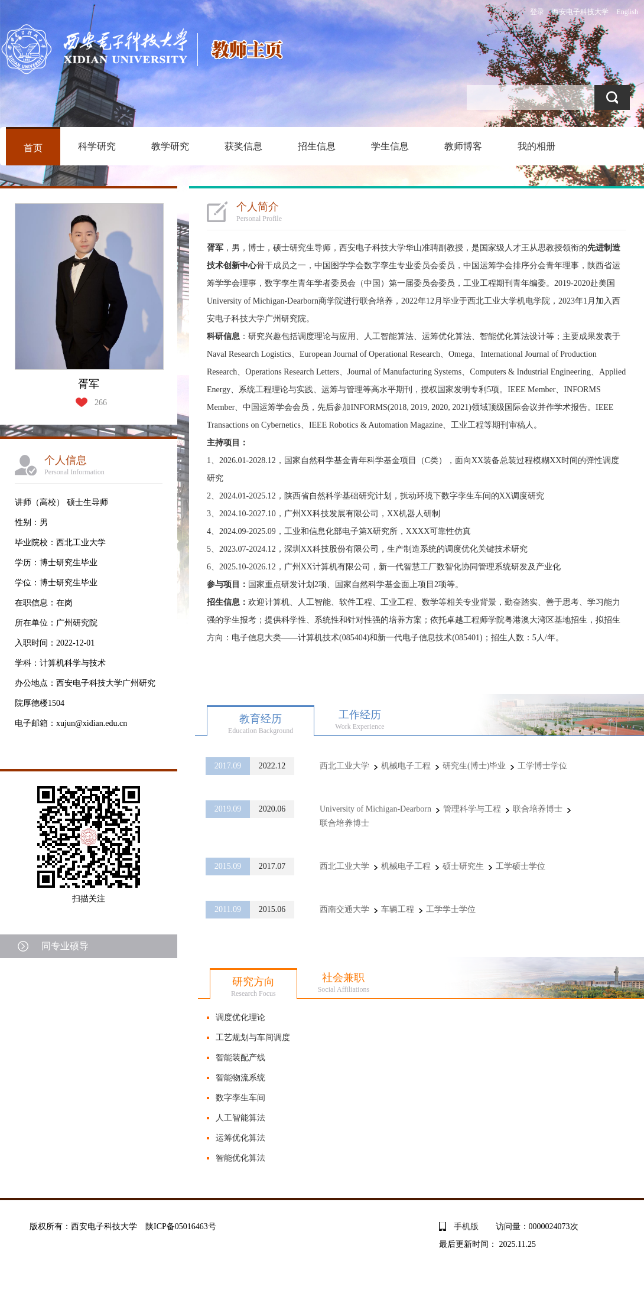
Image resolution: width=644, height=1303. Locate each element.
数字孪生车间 (240, 1097)
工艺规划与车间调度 (253, 1037)
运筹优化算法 (240, 1137)
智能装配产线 (240, 1057)
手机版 (466, 1226)
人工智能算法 (240, 1117)
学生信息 (390, 146)
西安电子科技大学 (580, 12)
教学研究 (170, 146)
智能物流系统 (240, 1077)
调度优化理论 (240, 1017)
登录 (537, 12)
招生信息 (317, 146)
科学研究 (97, 146)
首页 (33, 148)
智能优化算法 (240, 1158)
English (627, 12)
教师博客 (463, 146)
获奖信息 (243, 146)
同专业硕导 (65, 946)
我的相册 (536, 146)
